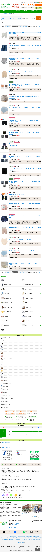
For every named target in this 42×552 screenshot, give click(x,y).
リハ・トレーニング (35, 545)
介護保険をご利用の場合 (6, 447)
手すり (25, 541)
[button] (41, 26)
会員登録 (36, 8)
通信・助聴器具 (11, 543)
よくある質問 (31, 11)
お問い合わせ (38, 11)
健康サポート (11, 545)
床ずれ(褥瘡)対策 (5, 543)
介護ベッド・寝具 (38, 541)
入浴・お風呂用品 (36, 540)
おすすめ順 (25, 26)
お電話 (34, 520)
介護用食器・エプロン (19, 543)
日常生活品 (6, 545)
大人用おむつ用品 (7, 13)
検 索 (38, 18)
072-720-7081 (14, 528)
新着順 (20, 26)
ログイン (40, 8)
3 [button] (39, 26)
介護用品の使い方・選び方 (6, 442)
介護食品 (25, 543)
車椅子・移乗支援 (29, 540)
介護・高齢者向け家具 (18, 541)
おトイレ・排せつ (4, 541)
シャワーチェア (4, 18)
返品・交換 (24, 10)
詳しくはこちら (4, 480)
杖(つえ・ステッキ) (13, 540)
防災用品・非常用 (21, 546)
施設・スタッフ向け (18, 545)
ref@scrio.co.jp (12, 531)
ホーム (3, 10)
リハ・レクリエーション (26, 545)
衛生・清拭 (38, 543)
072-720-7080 (16, 527)
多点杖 (9, 18)
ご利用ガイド (17, 11)
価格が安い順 (7, 26)
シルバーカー (14, 18)
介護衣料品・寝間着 (31, 543)
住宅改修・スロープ (31, 541)
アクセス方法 (24, 517)
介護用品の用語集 (4, 444)
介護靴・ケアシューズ (21, 540)
